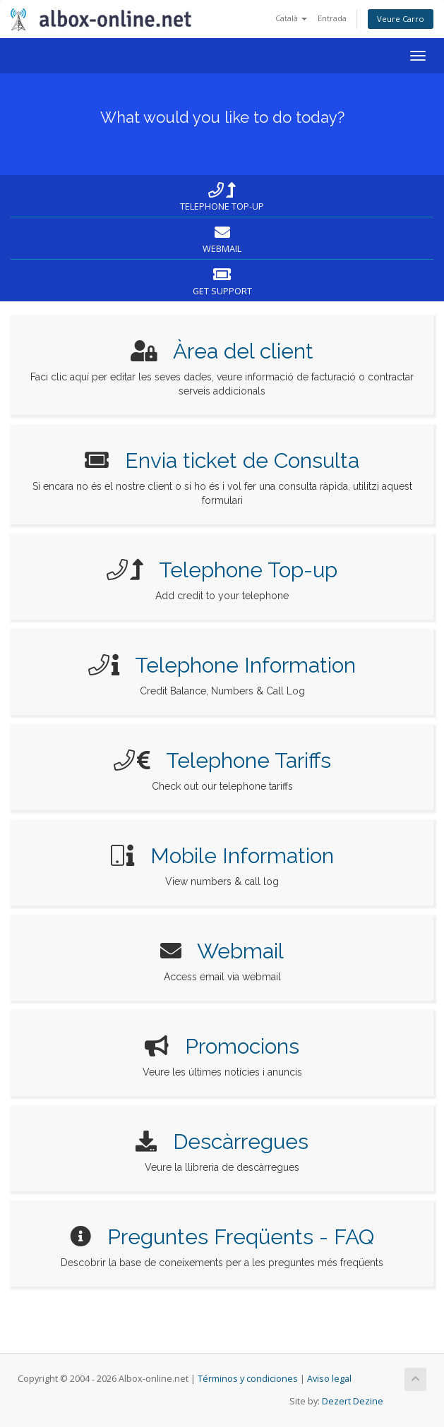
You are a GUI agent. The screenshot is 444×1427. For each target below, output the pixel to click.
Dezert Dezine (352, 1401)
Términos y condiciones (248, 1379)
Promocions (242, 1046)
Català (291, 18)
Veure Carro (400, 18)
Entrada (332, 18)
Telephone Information (245, 665)
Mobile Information (242, 855)
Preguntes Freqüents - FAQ (240, 1236)
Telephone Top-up (248, 570)
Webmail (240, 951)
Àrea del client (243, 351)
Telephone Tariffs (248, 760)
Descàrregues (240, 1141)
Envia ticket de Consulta (242, 460)
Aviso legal (329, 1379)
